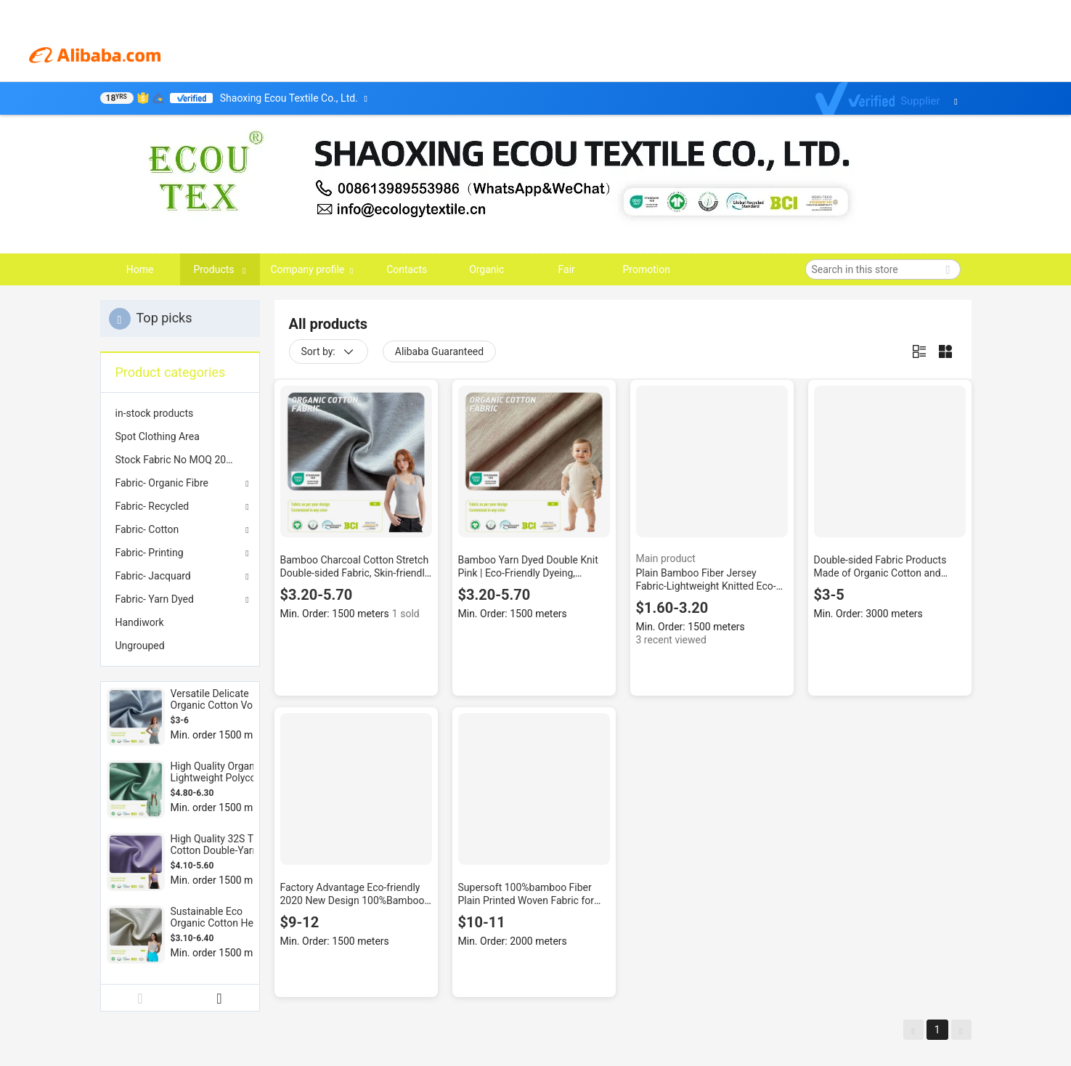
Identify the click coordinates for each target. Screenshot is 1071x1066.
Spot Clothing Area (157, 436)
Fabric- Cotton (147, 529)
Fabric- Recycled (152, 506)
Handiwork (139, 622)
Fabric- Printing (149, 552)
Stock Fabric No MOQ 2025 (176, 459)
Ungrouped (140, 645)
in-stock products (154, 413)
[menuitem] (180, 413)
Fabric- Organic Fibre (162, 483)
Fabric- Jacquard (153, 576)
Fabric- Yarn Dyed (154, 599)
